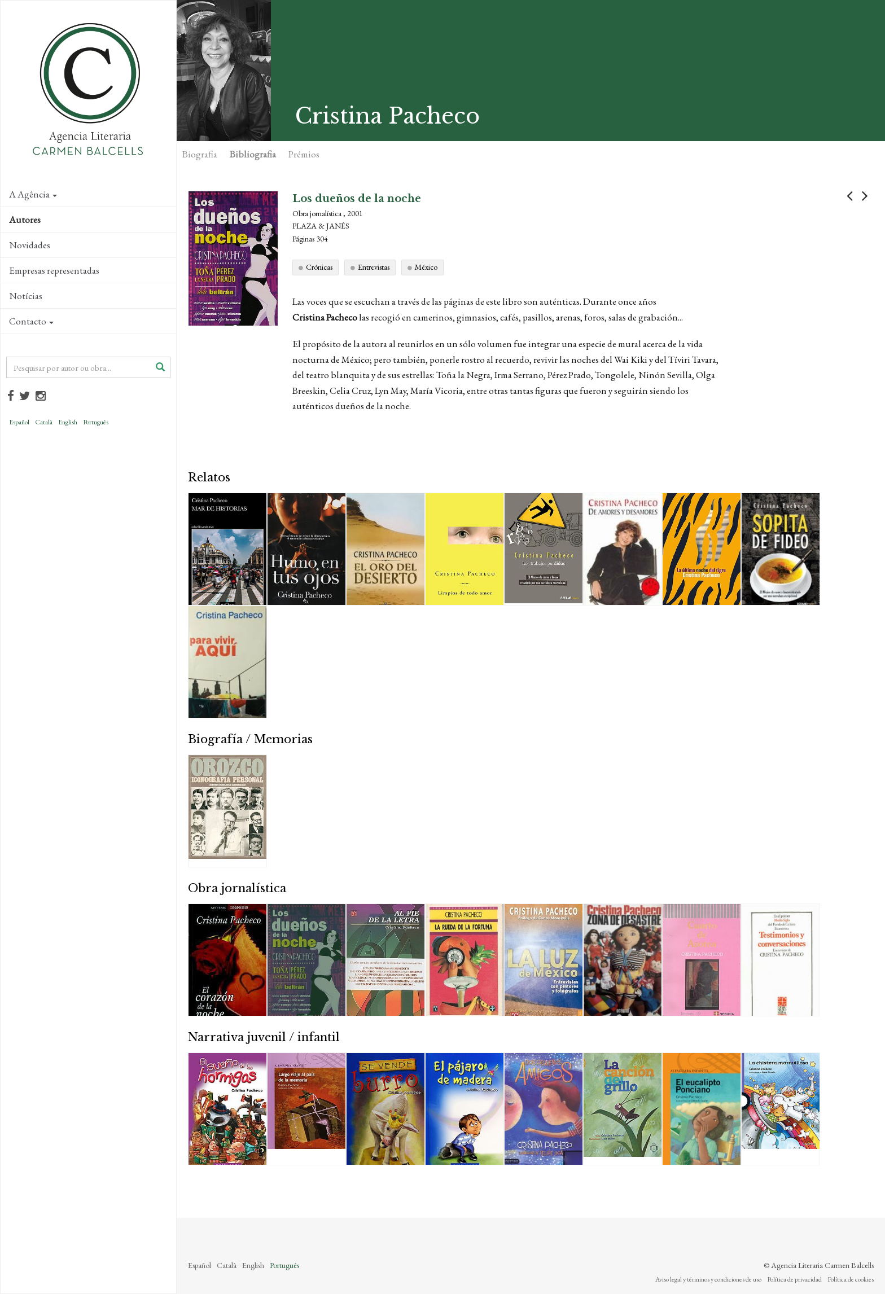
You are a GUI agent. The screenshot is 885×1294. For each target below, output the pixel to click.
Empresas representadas (54, 270)
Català (43, 422)
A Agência (33, 194)
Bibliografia (253, 154)
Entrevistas (373, 267)
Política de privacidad (794, 1279)
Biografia (199, 154)
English (67, 422)
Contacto (31, 321)
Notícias (25, 295)
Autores (25, 219)
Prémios (303, 154)
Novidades (29, 245)
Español (19, 422)
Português (95, 422)
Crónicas (319, 267)
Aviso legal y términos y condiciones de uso (708, 1279)
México (426, 267)
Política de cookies (850, 1279)
